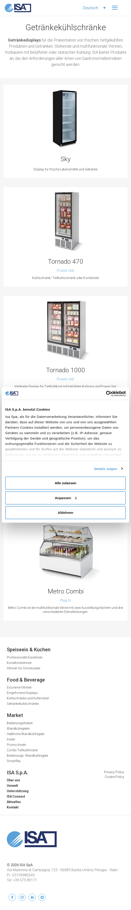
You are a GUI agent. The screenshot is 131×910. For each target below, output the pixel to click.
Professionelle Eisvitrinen (25, 657)
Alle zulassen (65, 483)
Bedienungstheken (20, 723)
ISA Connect (16, 796)
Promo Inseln (16, 745)
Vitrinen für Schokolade (23, 668)
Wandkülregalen (18, 728)
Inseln (11, 739)
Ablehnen (65, 512)
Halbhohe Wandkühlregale (25, 734)
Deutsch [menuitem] (90, 7)
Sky (65, 159)
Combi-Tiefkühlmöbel (22, 750)
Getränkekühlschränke (23, 703)
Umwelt (12, 785)
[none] (94, 8)
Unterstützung (18, 791)
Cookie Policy (114, 777)
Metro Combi (66, 591)
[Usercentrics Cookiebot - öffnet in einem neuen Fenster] (106, 393)
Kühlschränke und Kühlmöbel (28, 698)
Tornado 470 (65, 261)
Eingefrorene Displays (22, 693)
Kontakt (13, 807)
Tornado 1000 (65, 370)
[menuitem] (94, 8)
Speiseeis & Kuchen (29, 649)
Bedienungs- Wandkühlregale (27, 755)
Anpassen (66, 498)
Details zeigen (105, 468)
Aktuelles (14, 802)
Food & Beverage (26, 680)
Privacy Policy (114, 772)
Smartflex (14, 761)
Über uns (13, 780)
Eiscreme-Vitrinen (19, 687)
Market (15, 715)
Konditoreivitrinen (19, 663)
